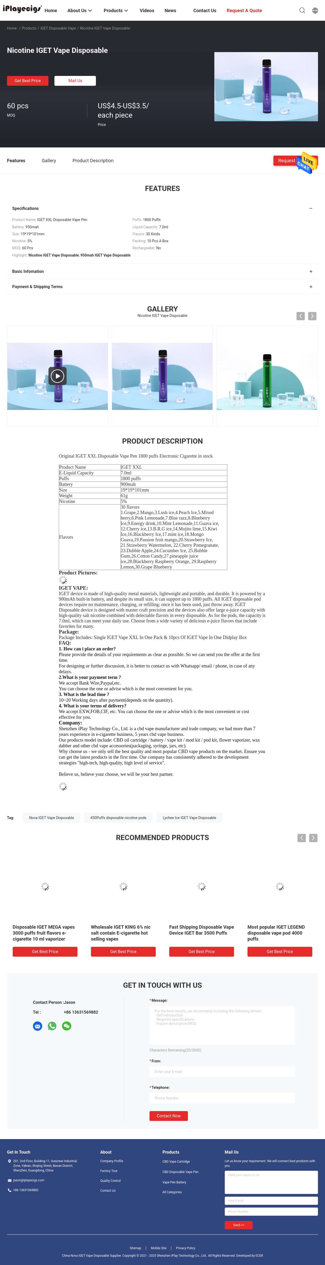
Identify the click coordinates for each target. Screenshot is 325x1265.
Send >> (238, 1225)
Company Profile (111, 1161)
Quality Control (110, 1181)
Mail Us (75, 80)
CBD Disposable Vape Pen (180, 1172)
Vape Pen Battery (174, 1182)
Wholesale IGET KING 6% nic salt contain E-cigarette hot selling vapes (121, 933)
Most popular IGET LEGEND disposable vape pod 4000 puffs (276, 933)
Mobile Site (158, 1248)
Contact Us (108, 1190)
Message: (159, 1000)
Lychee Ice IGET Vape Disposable (189, 818)
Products (29, 28)
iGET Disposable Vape (58, 28)
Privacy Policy (185, 1248)
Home (12, 28)
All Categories (172, 1192)
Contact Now (169, 1115)
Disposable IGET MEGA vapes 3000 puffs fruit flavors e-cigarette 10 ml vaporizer (44, 933)
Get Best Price (28, 80)
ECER (259, 1255)
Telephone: (161, 1087)
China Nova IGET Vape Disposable (85, 1255)
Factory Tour (109, 1171)
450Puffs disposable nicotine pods (118, 818)
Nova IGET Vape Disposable (51, 818)
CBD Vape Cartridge (176, 1161)
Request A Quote (295, 160)
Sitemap (135, 1248)
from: (156, 1061)
